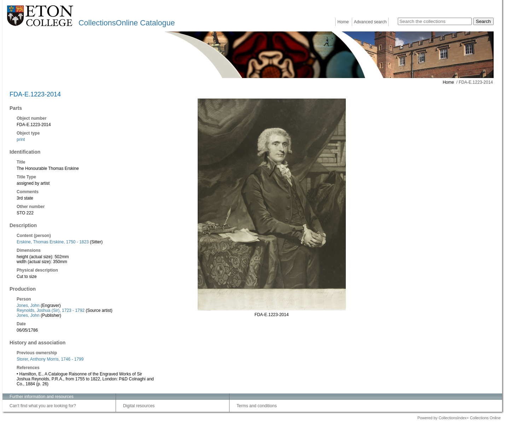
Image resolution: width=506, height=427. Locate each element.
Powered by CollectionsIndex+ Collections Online (459, 418)
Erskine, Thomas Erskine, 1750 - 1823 (53, 241)
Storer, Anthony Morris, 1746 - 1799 (50, 359)
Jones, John (28, 305)
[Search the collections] (435, 21)
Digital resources (139, 405)
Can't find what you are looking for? (43, 405)
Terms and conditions (257, 405)
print (21, 139)
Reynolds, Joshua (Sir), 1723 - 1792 (51, 310)
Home (343, 21)
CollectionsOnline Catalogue (126, 22)
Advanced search (370, 21)
